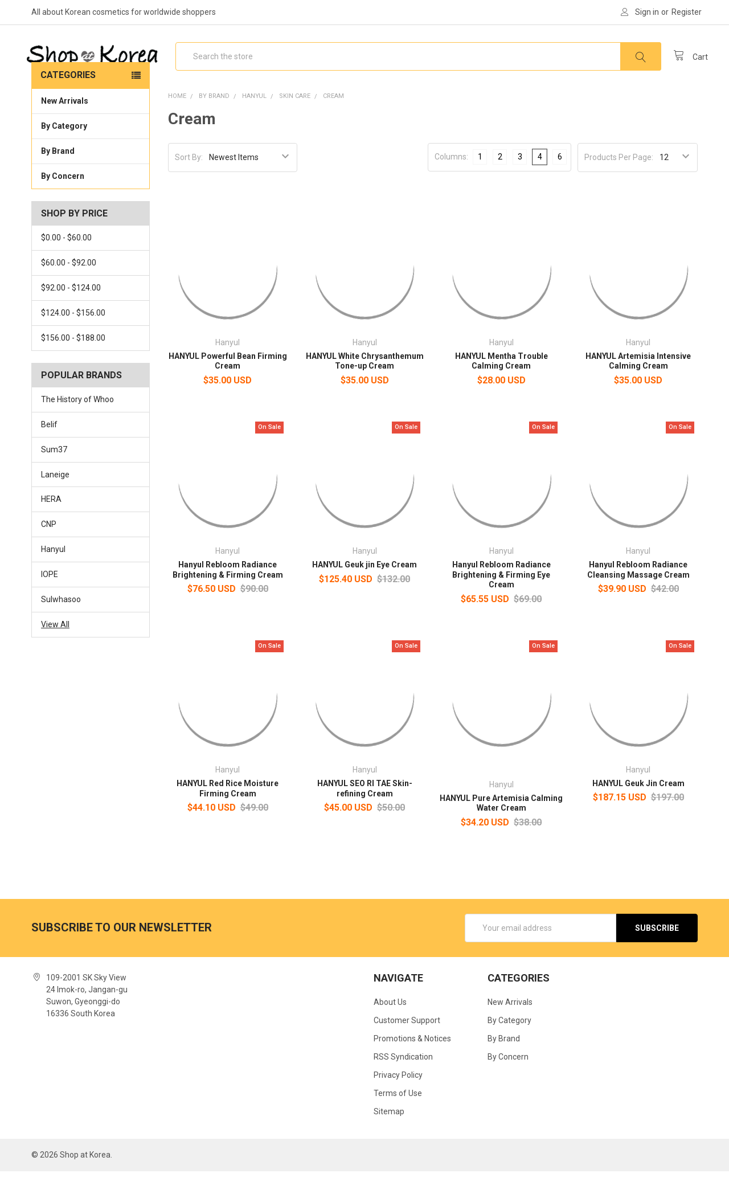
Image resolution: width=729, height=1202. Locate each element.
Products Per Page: (618, 188)
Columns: (451, 187)
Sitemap (389, 1142)
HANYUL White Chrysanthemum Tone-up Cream (365, 392)
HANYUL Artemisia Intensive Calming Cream (638, 392)
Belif (49, 455)
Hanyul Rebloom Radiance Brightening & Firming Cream (228, 600)
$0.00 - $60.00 (66, 268)
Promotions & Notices (412, 1069)
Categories (68, 105)
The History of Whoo (77, 430)
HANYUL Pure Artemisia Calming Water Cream (501, 834)
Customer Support (407, 1051)
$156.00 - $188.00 (73, 368)
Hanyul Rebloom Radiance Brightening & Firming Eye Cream (501, 605)
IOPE (49, 605)
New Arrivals (64, 131)
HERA (51, 529)
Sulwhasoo (61, 630)
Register (686, 12)
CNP (48, 554)
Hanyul (53, 579)
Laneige (55, 504)
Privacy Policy (398, 1105)
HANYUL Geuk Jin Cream (638, 814)
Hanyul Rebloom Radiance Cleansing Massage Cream (638, 600)
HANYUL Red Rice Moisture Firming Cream (228, 819)
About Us (390, 1032)
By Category (90, 156)
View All (55, 655)
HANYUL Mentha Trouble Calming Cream (501, 392)
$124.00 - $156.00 (73, 343)
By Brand (90, 181)
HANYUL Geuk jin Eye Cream (364, 595)
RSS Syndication (403, 1087)
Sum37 (54, 480)
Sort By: (189, 188)
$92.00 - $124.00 (71, 318)
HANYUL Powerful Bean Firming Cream (228, 392)
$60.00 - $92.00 (68, 293)
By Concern (90, 206)
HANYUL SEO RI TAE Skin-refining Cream (364, 819)
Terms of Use (398, 1124)
